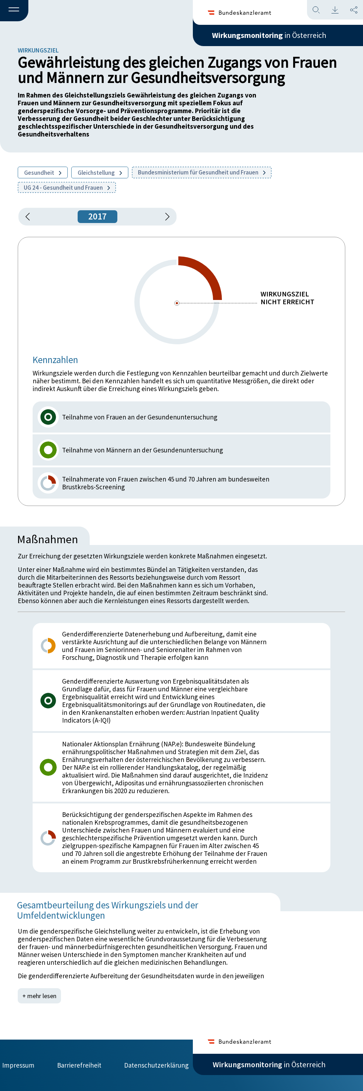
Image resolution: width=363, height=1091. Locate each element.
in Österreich (269, 35)
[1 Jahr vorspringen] (165, 216)
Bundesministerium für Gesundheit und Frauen (202, 172)
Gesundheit (42, 173)
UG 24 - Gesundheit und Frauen (67, 187)
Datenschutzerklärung (156, 1065)
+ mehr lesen (39, 996)
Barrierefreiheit (79, 1065)
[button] (14, 11)
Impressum (18, 1065)
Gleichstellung (100, 173)
